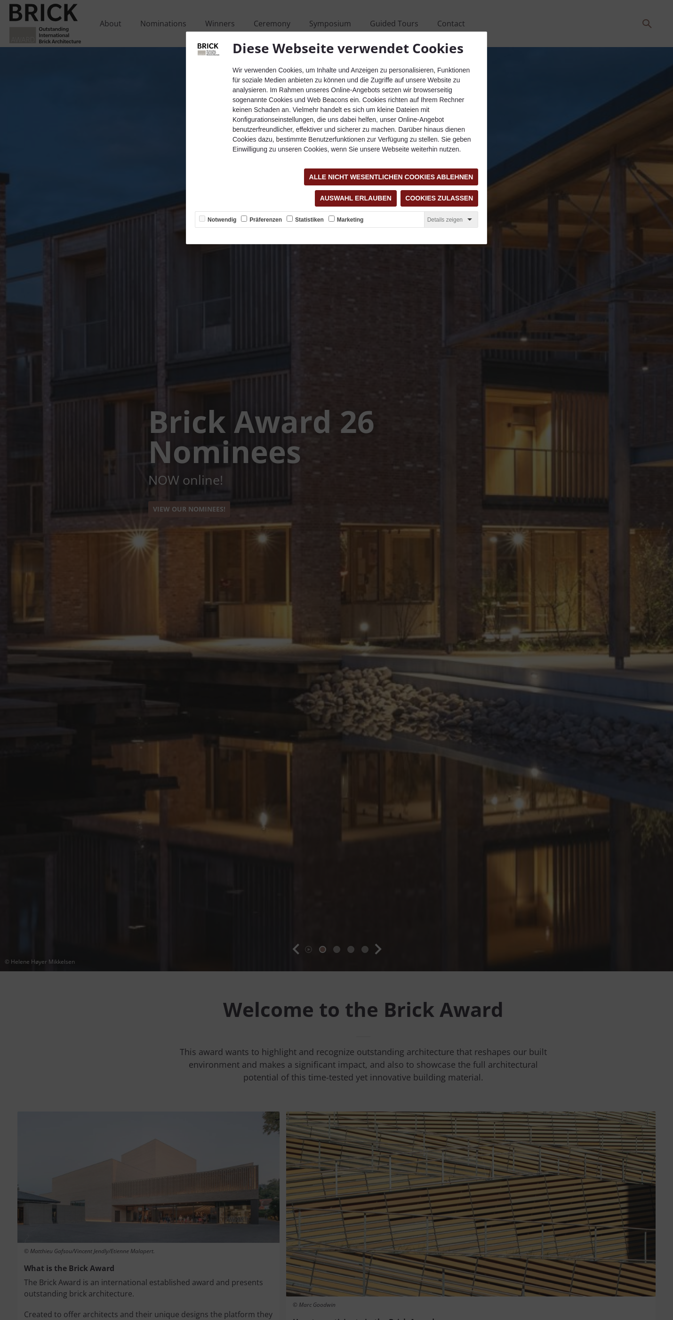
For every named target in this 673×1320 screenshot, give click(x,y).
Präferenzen (265, 220)
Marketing (350, 220)
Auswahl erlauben (355, 198)
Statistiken (309, 220)
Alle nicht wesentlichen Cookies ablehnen (391, 177)
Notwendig (222, 220)
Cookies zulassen (439, 198)
